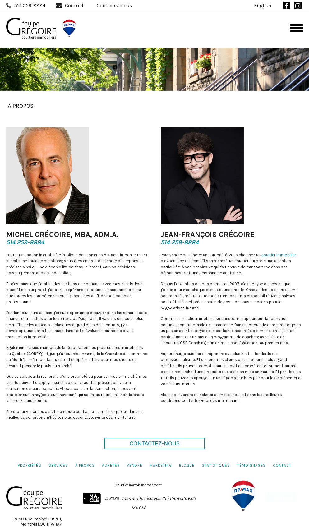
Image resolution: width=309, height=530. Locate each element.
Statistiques (216, 465)
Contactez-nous (114, 5)
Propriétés (29, 465)
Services (58, 465)
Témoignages (251, 465)
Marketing (161, 465)
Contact (282, 465)
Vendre (134, 465)
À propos (85, 465)
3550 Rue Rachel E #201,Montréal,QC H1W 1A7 (37, 521)
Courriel (74, 5)
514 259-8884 (29, 5)
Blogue (187, 465)
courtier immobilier (278, 257)
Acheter (111, 465)
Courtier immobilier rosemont (139, 485)
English (262, 5)
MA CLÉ (138, 507)
